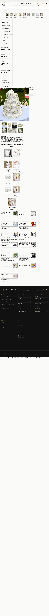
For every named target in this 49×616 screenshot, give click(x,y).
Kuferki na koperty (41, 311)
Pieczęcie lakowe (41, 309)
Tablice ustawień (41, 308)
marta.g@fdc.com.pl (6, 82)
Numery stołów (41, 306)
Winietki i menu (41, 296)
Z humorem (24, 309)
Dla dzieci (2, 327)
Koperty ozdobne (24, 313)
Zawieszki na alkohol (41, 303)
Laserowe (24, 298)
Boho (24, 301)
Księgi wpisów (41, 313)
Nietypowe (24, 308)
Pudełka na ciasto (41, 301)
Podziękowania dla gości (41, 298)
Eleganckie (24, 296)
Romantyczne (24, 303)
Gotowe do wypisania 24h (24, 311)
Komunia (2, 322)
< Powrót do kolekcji (5, 86)
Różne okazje (3, 329)
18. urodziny (3, 325)
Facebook (46, 4)
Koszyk (43, 4)
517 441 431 (19, 335)
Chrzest (2, 324)
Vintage (24, 306)
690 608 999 (45, 0)
